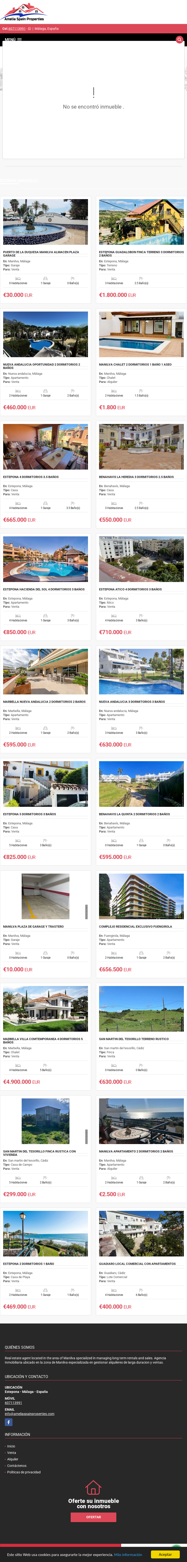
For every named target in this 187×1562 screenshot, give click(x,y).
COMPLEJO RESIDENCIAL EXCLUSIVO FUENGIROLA (135, 926)
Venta (11, 1453)
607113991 (17, 29)
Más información (128, 1554)
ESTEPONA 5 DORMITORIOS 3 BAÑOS (29, 814)
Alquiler (12, 1459)
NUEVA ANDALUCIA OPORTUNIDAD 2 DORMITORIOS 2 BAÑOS (41, 366)
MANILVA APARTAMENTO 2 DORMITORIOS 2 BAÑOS (136, 1151)
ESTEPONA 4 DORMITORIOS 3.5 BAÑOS (31, 477)
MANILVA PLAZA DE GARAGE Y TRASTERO (33, 926)
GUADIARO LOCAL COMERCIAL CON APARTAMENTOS (137, 1264)
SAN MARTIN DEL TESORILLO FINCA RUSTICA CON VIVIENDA (39, 1153)
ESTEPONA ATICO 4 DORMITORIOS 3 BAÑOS (130, 589)
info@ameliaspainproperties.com (29, 1414)
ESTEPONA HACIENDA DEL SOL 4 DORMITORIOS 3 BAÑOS (44, 589)
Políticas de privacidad (24, 1472)
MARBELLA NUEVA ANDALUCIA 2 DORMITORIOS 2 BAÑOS (44, 702)
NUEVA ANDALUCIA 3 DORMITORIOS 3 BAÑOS (132, 702)
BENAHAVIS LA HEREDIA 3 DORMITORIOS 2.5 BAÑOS (136, 477)
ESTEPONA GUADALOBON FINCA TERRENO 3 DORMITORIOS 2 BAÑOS (141, 254)
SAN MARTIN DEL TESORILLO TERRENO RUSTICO (134, 1039)
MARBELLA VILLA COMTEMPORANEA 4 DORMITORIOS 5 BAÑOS (43, 1040)
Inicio (11, 1446)
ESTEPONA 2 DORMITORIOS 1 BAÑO (28, 1264)
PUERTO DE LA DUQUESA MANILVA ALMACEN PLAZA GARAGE (41, 254)
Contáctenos (16, 1466)
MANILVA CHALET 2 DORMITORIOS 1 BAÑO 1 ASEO (135, 364)
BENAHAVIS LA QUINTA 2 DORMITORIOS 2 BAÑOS (134, 814)
